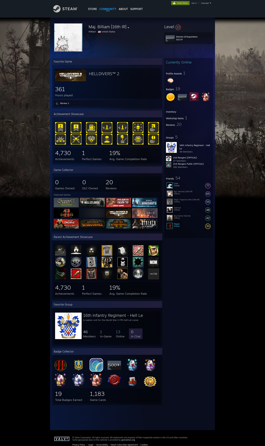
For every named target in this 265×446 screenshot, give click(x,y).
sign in (194, 3)
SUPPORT (136, 9)
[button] (188, 26)
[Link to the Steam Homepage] (68, 11)
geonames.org (128, 440)
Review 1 (64, 103)
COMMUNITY (107, 9)
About (123, 9)
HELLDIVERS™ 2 (104, 73)
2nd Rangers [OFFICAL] (185, 157)
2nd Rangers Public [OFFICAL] (188, 163)
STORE (92, 9)
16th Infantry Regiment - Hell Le (113, 315)
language (205, 3)
